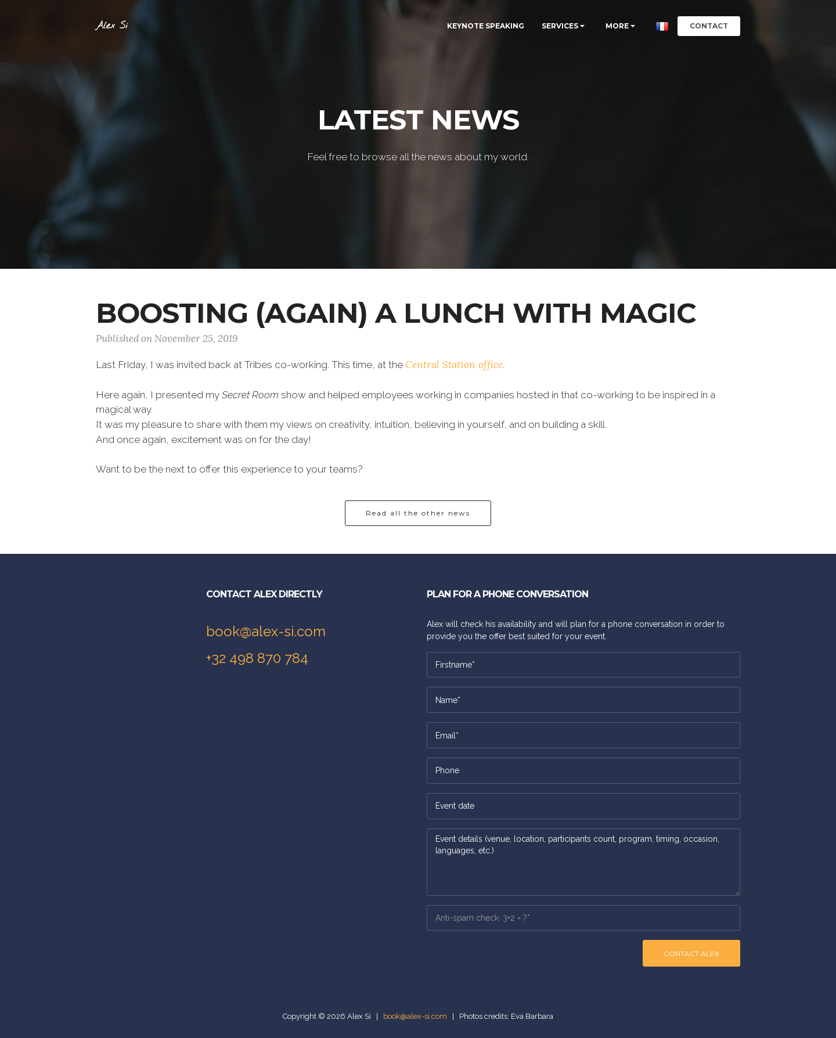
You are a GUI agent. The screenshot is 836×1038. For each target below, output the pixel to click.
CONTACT (709, 25)
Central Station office (454, 364)
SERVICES (560, 25)
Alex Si (112, 26)
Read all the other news (418, 513)
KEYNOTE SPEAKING (485, 25)
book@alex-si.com (266, 631)
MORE (617, 25)
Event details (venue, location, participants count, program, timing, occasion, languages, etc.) (583, 862)
